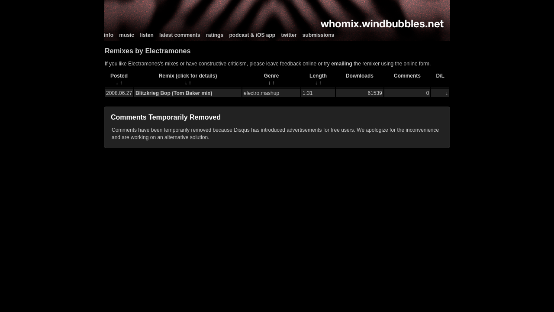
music (126, 35)
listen (146, 35)
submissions (318, 35)
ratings (214, 35)
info (108, 35)
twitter (289, 35)
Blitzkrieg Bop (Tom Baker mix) (173, 93)
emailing (341, 64)
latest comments (179, 35)
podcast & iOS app (252, 35)
